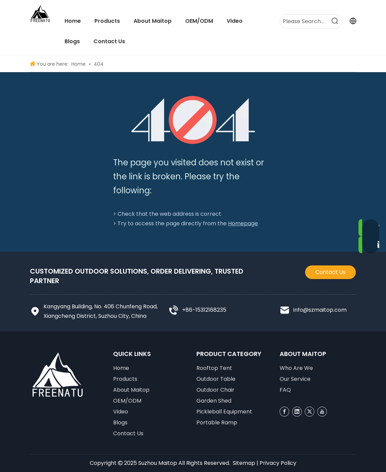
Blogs (120, 422)
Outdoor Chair (215, 390)
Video (120, 412)
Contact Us (330, 272)
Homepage (243, 223)
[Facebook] (284, 412)
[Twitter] (309, 412)
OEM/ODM (127, 401)
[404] (193, 120)
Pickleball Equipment (224, 412)
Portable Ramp (216, 422)
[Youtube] (322, 412)
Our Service (295, 379)
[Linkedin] (297, 412)
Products (125, 379)
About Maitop (131, 390)
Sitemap (244, 463)
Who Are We (296, 368)
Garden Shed (213, 401)
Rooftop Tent (214, 368)
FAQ (285, 390)
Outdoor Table (215, 379)
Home (121, 368)
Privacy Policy (278, 463)
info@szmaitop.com (320, 310)
